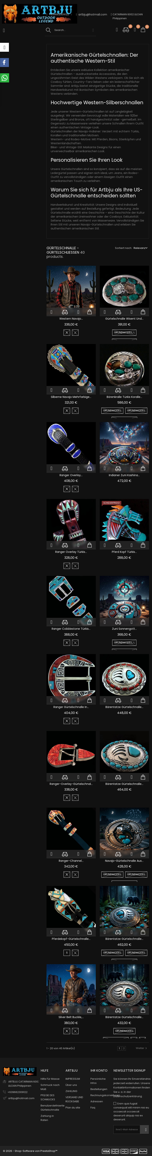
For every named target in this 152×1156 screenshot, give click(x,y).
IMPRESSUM (73, 1079)
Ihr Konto (98, 1070)
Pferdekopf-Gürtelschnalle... (71, 939)
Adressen (96, 1101)
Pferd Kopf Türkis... (124, 552)
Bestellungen (98, 1089)
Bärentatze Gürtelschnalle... (124, 707)
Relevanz (139, 248)
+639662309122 (18, 1092)
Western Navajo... (71, 319)
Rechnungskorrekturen (105, 1095)
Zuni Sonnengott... (124, 629)
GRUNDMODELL (112, 410)
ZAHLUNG (71, 1091)
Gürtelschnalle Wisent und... (124, 319)
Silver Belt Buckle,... (71, 1017)
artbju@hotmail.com (91, 14)
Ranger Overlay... (71, 475)
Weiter (142, 1048)
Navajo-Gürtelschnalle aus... (124, 861)
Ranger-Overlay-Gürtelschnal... (71, 784)
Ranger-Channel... (71, 861)
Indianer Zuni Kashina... (124, 475)
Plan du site (73, 1107)
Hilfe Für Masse (50, 1079)
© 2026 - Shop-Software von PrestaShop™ (30, 1151)
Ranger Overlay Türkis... (71, 552)
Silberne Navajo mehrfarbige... (71, 397)
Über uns (71, 1085)
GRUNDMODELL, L (124, 332)
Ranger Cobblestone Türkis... (71, 629)
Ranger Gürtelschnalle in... (71, 707)
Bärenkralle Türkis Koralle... (124, 397)
